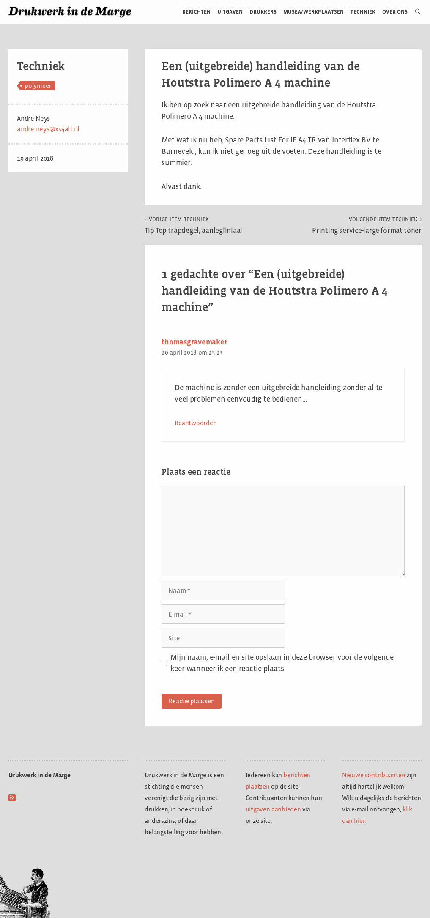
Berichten (196, 11)
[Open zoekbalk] (415, 12)
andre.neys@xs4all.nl (48, 129)
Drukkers (263, 11)
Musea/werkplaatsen (313, 11)
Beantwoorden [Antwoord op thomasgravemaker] (195, 422)
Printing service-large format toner (367, 225)
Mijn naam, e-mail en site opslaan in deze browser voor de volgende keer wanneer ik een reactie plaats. (281, 663)
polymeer (38, 85)
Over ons (395, 11)
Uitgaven (230, 11)
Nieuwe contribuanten (373, 775)
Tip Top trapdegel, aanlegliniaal (193, 225)
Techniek (363, 11)
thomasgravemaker (194, 342)
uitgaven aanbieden (273, 809)
